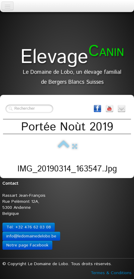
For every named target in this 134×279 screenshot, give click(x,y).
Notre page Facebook (27, 245)
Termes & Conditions (111, 273)
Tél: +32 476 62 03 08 (28, 227)
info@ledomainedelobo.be (31, 236)
